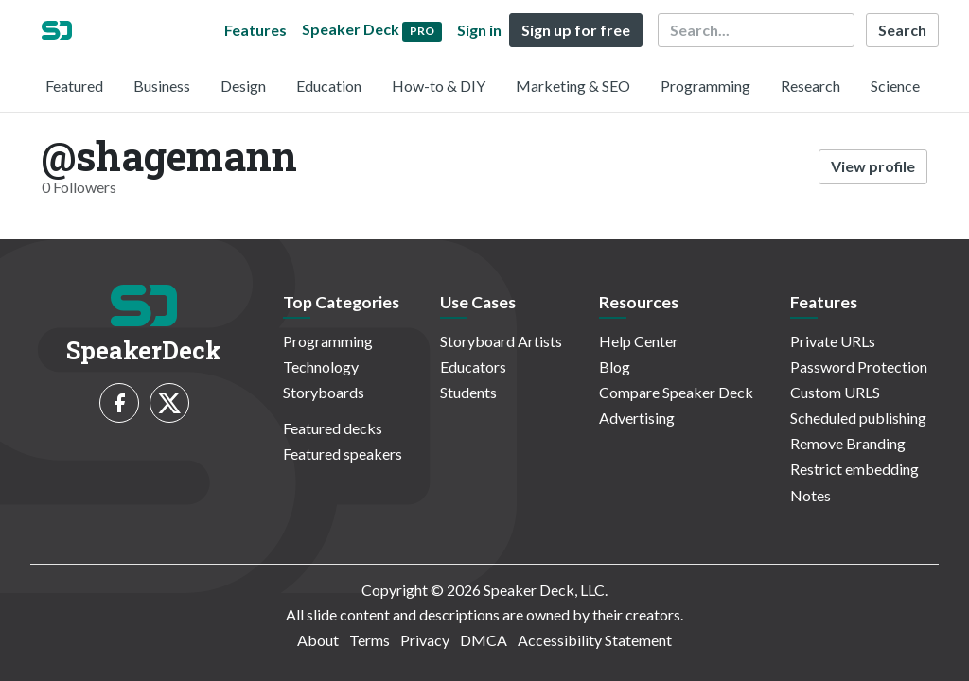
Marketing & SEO (573, 86)
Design (243, 86)
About (318, 640)
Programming (705, 86)
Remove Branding (848, 443)
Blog (614, 366)
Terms (369, 640)
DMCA (483, 640)
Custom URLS (835, 392)
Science (895, 86)
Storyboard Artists (501, 341)
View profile (873, 166)
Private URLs (832, 341)
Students (468, 392)
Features (255, 30)
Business (161, 86)
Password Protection (858, 366)
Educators (473, 366)
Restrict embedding (854, 469)
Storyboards (323, 392)
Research (810, 86)
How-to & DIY (438, 86)
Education (328, 86)
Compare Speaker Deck (676, 392)
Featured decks (332, 428)
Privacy (424, 640)
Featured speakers (342, 454)
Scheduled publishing (858, 418)
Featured (74, 86)
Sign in (479, 30)
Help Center (638, 341)
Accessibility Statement (595, 640)
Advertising (637, 418)
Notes (810, 495)
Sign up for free (575, 30)
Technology (321, 366)
